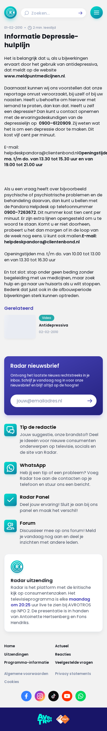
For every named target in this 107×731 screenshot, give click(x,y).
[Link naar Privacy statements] (79, 673)
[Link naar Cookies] (53, 681)
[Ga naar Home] (10, 12)
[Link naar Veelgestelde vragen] (79, 662)
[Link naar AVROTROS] (44, 719)
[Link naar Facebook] (26, 696)
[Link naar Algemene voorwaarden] (28, 673)
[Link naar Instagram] (40, 696)
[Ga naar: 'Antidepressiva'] (53, 327)
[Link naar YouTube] (67, 696)
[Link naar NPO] (63, 719)
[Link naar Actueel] (79, 646)
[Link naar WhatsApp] (80, 696)
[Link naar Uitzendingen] (28, 654)
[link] (53, 439)
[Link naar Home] (28, 646)
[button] (80, 13)
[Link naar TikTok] (53, 696)
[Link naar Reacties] (79, 654)
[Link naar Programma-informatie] (28, 662)
